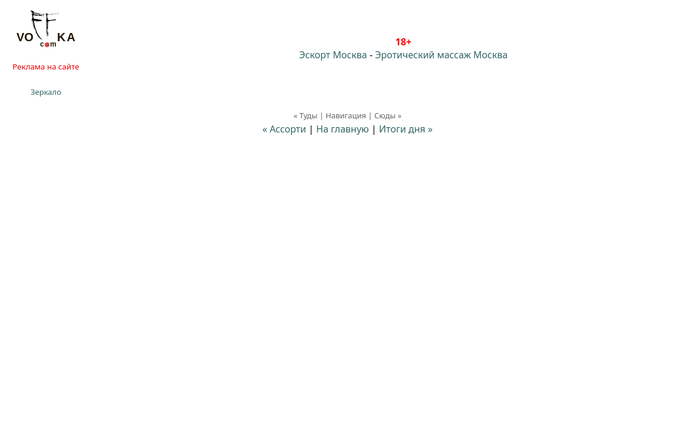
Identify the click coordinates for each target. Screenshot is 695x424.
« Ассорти (284, 128)
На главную (342, 128)
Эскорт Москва (333, 54)
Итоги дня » (406, 128)
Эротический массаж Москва (441, 54)
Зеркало (46, 92)
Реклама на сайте (45, 66)
